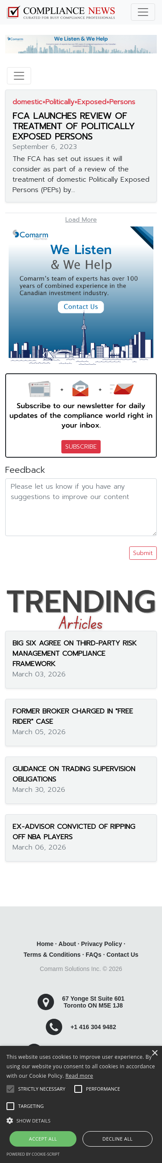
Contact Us (122, 954)
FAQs (94, 954)
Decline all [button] (117, 1138)
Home (45, 943)
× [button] (154, 1053)
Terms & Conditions (52, 954)
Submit (143, 553)
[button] (81, 1120)
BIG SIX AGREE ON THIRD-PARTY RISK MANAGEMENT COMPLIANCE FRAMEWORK (75, 653)
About (67, 943)
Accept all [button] (43, 1138)
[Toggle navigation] (143, 12)
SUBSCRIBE (81, 446)
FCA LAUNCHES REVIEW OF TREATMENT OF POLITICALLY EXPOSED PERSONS (74, 126)
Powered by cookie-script (33, 1154)
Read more (79, 1075)
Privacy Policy (101, 943)
